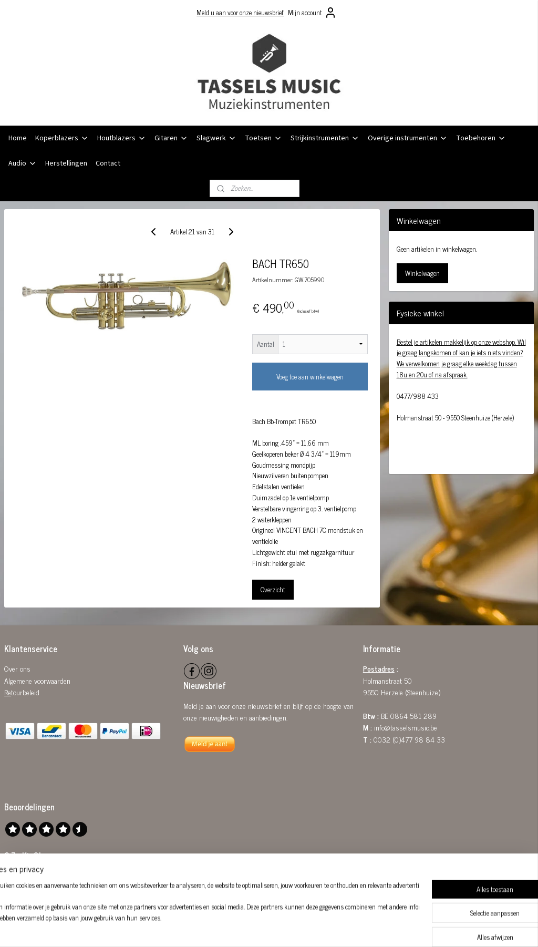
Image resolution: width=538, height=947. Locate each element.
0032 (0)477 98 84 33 (409, 739)
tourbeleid (25, 692)
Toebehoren (481, 138)
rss (257, 927)
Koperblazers (62, 138)
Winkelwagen (422, 273)
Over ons (17, 668)
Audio (22, 163)
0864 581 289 (413, 715)
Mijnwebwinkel (357, 927)
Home (17, 138)
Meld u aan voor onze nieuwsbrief (240, 12)
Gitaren (171, 138)
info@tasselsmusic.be (405, 727)
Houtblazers (121, 138)
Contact (108, 163)
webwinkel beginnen (286, 927)
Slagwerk (216, 138)
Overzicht (273, 588)
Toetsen (263, 138)
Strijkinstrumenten (325, 138)
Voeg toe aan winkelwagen (310, 376)
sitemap (242, 927)
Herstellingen (66, 163)
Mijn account (312, 12)
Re (7, 692)
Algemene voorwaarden (37, 680)
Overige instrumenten (408, 138)
